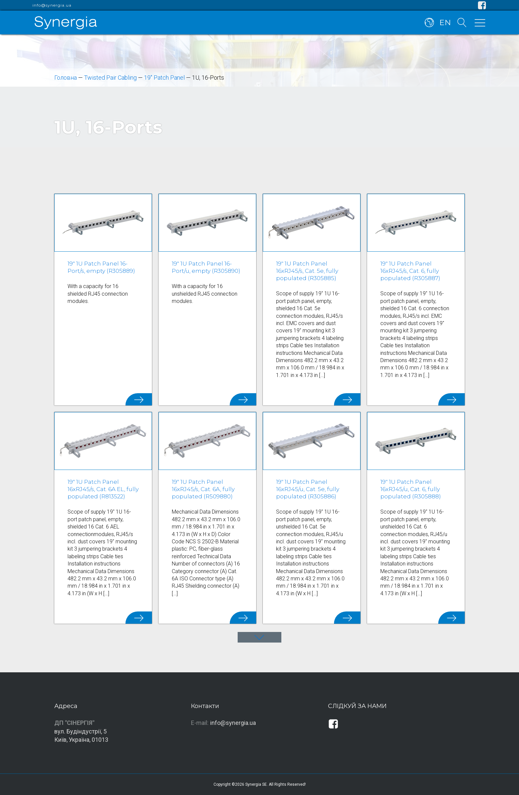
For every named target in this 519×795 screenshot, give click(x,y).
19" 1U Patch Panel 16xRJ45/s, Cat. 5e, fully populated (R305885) (307, 270)
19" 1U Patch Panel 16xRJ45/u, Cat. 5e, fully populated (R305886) (307, 489)
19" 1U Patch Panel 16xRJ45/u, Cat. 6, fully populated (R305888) (410, 489)
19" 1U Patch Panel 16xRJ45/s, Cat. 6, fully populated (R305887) (410, 270)
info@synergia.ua (51, 5)
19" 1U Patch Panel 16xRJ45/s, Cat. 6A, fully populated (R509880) (203, 489)
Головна (65, 77)
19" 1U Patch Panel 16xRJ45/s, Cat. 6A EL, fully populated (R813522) (103, 489)
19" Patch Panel (164, 77)
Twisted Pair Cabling (110, 77)
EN (445, 22)
